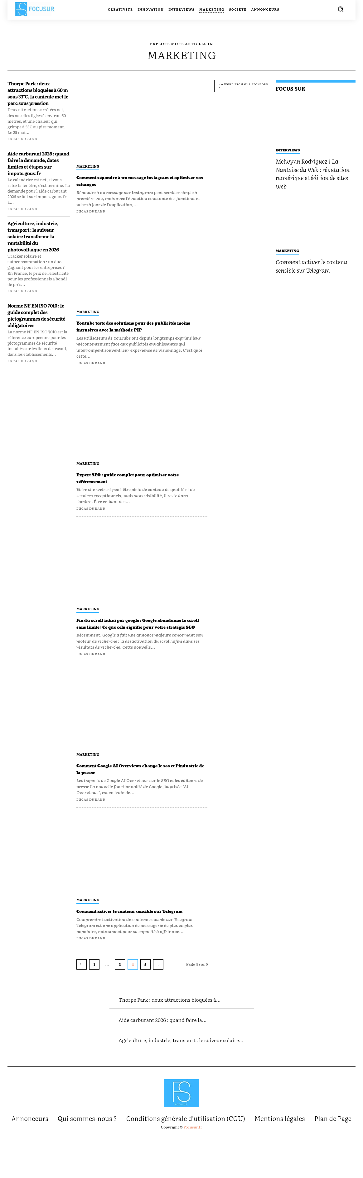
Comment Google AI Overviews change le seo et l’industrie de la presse (140, 782)
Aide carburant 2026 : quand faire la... (179, 1050)
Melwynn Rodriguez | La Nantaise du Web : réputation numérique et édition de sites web (313, 173)
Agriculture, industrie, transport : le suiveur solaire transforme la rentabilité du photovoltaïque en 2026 (33, 236)
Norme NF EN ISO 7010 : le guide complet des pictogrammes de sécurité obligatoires (36, 315)
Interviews (288, 149)
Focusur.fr (192, 1169)
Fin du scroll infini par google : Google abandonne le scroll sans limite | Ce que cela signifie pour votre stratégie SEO (137, 633)
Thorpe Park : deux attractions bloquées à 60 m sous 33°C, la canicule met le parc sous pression (37, 93)
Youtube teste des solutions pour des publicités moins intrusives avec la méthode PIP (133, 329)
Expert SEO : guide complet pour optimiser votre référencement (126, 485)
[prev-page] (81, 985)
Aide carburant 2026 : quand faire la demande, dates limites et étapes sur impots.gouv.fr (38, 163)
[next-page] (158, 985)
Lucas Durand (22, 138)
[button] (340, 9)
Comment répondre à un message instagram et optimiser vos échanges (133, 181)
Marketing (87, 166)
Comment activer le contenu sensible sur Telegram (140, 928)
